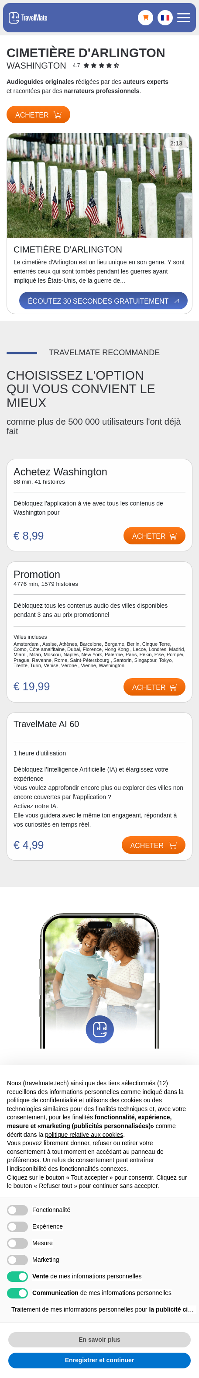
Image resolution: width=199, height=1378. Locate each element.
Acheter (38, 115)
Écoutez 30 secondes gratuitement (104, 301)
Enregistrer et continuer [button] (99, 1360)
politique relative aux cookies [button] (84, 1134)
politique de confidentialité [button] (42, 1100)
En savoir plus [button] (99, 1339)
